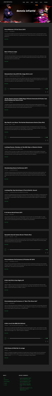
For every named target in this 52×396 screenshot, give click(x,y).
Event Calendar (7, 381)
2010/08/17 (6, 282)
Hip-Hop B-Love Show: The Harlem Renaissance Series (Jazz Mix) (25, 122)
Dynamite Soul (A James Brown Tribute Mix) (18, 234)
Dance (27, 2)
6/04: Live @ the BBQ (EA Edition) (15, 323)
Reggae (20, 325)
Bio (4, 378)
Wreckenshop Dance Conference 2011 (16, 168)
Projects (5, 383)
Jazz (10, 124)
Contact (5, 384)
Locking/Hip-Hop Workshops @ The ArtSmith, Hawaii (21, 190)
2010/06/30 (6, 303)
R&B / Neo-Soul (16, 325)
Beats (10, 53)
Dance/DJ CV (6, 379)
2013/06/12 (6, 31)
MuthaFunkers (20, 149)
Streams (45, 2)
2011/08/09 (6, 192)
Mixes (32, 2)
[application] (26, 89)
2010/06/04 (6, 325)
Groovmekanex (12, 31)
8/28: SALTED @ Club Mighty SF (14, 280)
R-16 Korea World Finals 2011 (13, 212)
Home (24, 2)
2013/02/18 (6, 53)
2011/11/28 (6, 149)
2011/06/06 (6, 214)
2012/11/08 (6, 124)
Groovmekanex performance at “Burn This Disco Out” (21, 301)
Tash (21, 380)
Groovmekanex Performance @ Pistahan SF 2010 (20, 259)
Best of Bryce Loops (11, 51)
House (13, 325)
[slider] (46, 89)
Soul (12, 236)
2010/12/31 (6, 236)
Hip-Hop (15, 53)
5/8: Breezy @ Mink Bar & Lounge (15, 348)
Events (36, 2)
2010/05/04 (6, 350)
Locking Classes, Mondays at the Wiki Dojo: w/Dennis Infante (23, 147)
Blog (41, 2)
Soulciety (16, 261)
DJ (12, 102)
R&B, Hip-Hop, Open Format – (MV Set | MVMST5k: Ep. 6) (25, 385)
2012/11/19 (6, 102)
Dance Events (12, 214)
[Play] (5, 89)
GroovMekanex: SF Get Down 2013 (15, 29)
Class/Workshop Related (14, 149)
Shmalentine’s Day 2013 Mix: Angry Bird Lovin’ (19, 74)
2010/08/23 (6, 261)
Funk (12, 53)
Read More (6, 39)
